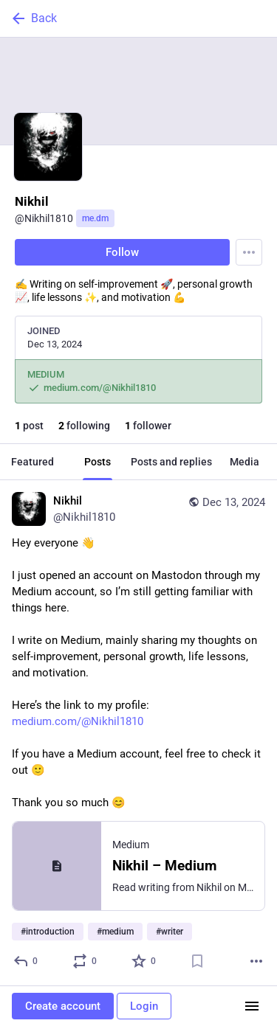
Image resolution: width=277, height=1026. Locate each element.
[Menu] (249, 252)
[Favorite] (144, 961)
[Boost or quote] (85, 961)
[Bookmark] (197, 961)
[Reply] (26, 961)
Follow (122, 252)
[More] (256, 961)
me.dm (95, 218)
